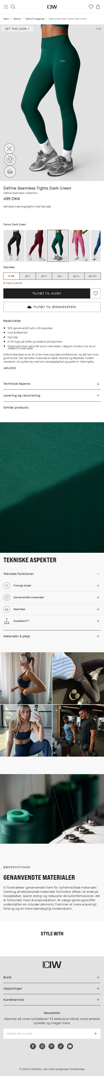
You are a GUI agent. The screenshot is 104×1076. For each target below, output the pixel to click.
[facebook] (33, 1046)
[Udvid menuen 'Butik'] (52, 977)
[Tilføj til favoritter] (96, 293)
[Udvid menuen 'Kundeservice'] (52, 999)
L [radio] (60, 276)
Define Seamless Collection (20, 193)
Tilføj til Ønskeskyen (51, 307)
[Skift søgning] (13, 6)
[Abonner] (95, 1033)
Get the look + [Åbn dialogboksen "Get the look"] (17, 28)
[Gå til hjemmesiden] (52, 7)
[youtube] (70, 1046)
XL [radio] (76, 276)
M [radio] (44, 276)
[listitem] (14, 246)
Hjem (6, 18)
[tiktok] (61, 1046)
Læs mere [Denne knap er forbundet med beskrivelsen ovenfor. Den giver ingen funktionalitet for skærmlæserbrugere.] (9, 367)
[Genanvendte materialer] (9, 161)
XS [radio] (12, 276)
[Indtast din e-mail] (46, 1034)
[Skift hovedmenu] (5, 6)
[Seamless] (9, 173)
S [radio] (27, 276)
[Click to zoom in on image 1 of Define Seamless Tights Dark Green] (52, 102)
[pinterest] (51, 1046)
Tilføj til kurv (46, 293)
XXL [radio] (92, 276)
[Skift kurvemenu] (98, 6)
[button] (52, 395)
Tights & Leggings (35, 18)
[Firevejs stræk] (9, 149)
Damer (17, 18)
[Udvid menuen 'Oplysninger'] (52, 988)
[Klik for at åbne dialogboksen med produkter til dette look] (26, 678)
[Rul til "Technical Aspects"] (52, 384)
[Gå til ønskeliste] (91, 6)
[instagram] (42, 1046)
